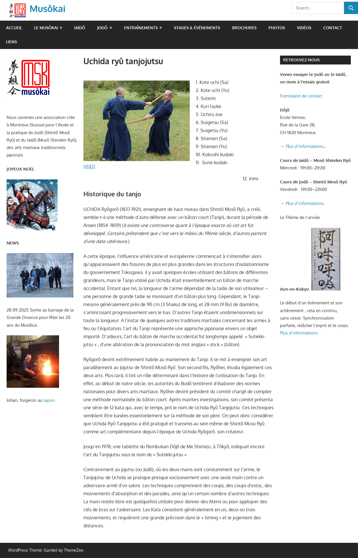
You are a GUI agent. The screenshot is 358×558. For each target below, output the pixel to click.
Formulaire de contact (301, 96)
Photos (277, 27)
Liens (11, 41)
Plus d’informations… (305, 146)
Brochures (244, 27)
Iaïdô (79, 27)
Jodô (102, 27)
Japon (49, 400)
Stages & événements (197, 27)
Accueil (14, 27)
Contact (332, 27)
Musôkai (47, 8)
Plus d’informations (299, 333)
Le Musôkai (46, 27)
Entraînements (141, 27)
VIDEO (89, 166)
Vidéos (304, 27)
